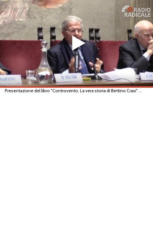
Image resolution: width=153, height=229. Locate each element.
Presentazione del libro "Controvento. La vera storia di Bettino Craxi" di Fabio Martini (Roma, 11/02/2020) (74, 91)
